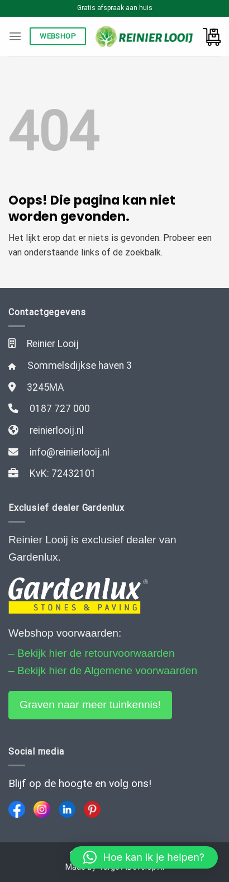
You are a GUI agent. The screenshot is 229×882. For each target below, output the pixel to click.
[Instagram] (42, 809)
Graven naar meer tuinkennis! (90, 704)
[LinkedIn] (67, 809)
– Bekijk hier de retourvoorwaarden (91, 653)
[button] (144, 857)
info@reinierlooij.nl (69, 452)
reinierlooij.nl (57, 430)
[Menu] (15, 36)
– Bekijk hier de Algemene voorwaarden (102, 670)
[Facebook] (16, 809)
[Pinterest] (92, 809)
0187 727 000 (60, 408)
